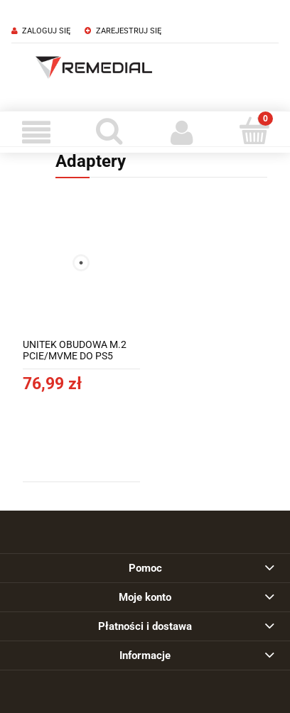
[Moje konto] (181, 132)
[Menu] (36, 132)
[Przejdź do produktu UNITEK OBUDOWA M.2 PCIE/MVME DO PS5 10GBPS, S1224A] (81, 263)
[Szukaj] (108, 130)
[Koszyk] (254, 130)
